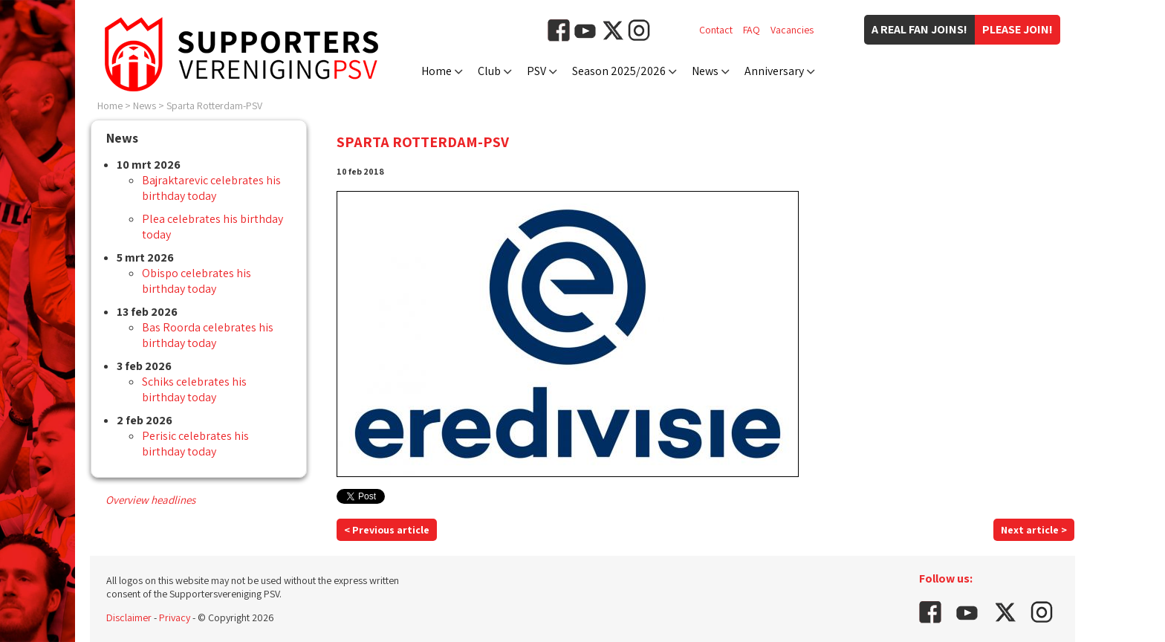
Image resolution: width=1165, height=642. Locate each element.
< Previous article (386, 529)
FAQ (751, 29)
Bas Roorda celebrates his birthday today (207, 335)
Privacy (174, 617)
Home (436, 71)
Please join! (1017, 29)
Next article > (1034, 529)
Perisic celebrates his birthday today (195, 443)
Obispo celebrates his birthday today (196, 280)
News (705, 71)
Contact (716, 29)
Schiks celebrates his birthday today (194, 389)
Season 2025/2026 (619, 71)
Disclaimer (129, 617)
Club (489, 71)
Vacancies (792, 29)
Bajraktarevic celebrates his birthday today (211, 188)
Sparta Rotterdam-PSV (214, 105)
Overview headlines (150, 500)
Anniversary (774, 71)
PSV (536, 71)
